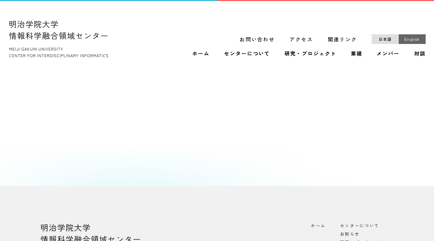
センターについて (247, 53)
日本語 (385, 39)
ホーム (201, 53)
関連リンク (342, 39)
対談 (420, 53)
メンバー (388, 53)
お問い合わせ (256, 39)
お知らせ (350, 234)
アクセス (301, 39)
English (412, 39)
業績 (356, 53)
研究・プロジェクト (310, 53)
